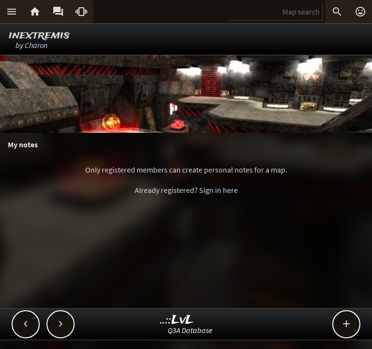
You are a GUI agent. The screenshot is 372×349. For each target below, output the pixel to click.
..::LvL (177, 320)
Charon (36, 45)
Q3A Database (190, 330)
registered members (135, 169)
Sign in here (218, 190)
